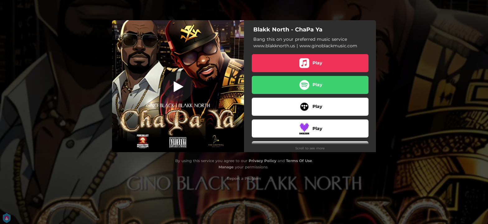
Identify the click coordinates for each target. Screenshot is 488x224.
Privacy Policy (262, 160)
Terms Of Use (299, 160)
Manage (226, 167)
